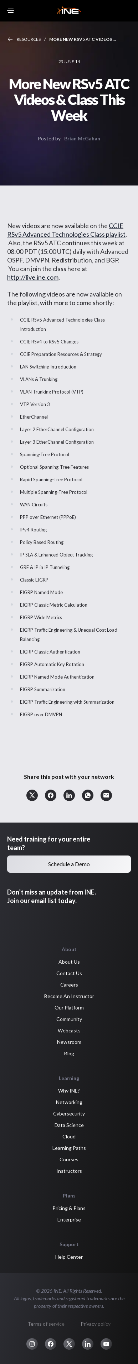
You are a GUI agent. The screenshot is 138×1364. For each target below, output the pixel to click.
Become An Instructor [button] (69, 996)
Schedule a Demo (69, 864)
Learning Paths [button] (69, 1148)
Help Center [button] (69, 1257)
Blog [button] (69, 1053)
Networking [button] (69, 1102)
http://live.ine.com (32, 277)
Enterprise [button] (69, 1219)
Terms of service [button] (46, 1324)
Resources (29, 39)
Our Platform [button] (69, 1007)
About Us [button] (69, 962)
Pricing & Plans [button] (69, 1208)
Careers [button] (69, 985)
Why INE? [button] (69, 1091)
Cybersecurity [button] (69, 1113)
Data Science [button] (69, 1125)
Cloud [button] (69, 1136)
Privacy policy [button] (96, 1324)
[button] (32, 795)
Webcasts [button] (69, 1030)
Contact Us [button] (69, 973)
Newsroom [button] (69, 1042)
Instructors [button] (69, 1171)
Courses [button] (69, 1159)
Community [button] (69, 1019)
